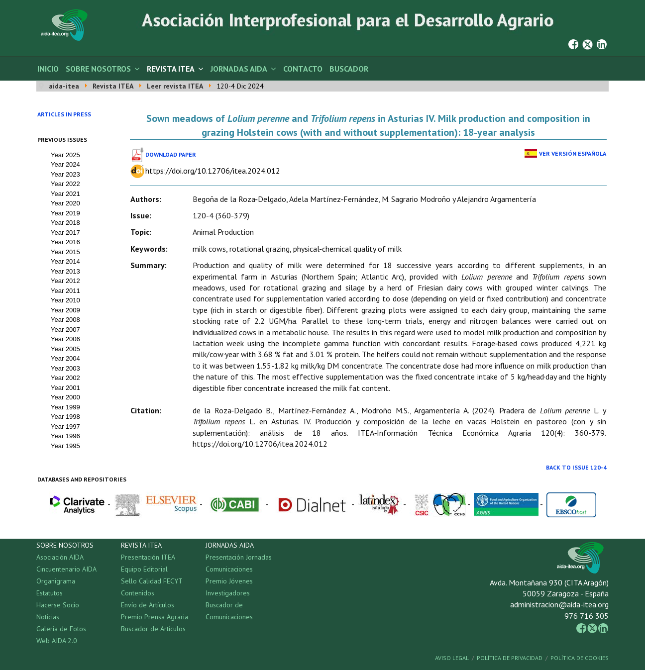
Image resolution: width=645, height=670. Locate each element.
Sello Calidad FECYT (152, 580)
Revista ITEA (171, 69)
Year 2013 (65, 271)
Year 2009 (65, 310)
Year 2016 (65, 242)
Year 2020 (65, 203)
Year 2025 (65, 155)
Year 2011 (65, 290)
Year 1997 (65, 426)
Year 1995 (65, 446)
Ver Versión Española (572, 153)
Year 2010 (65, 300)
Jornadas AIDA (239, 69)
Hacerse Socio (57, 604)
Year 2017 (65, 232)
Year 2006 (65, 339)
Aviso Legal (452, 658)
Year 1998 (65, 416)
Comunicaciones (229, 569)
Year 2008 (65, 319)
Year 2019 (65, 213)
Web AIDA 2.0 (56, 640)
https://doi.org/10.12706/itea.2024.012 (212, 171)
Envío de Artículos (147, 604)
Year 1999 (65, 407)
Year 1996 (65, 436)
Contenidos (137, 592)
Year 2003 (65, 368)
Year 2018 (65, 222)
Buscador (348, 69)
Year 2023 (65, 174)
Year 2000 (65, 397)
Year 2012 (65, 281)
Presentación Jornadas (239, 557)
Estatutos (49, 592)
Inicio (48, 69)
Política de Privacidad (509, 658)
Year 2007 (65, 329)
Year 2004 (65, 358)
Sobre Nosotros (98, 69)
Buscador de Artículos (153, 628)
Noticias (47, 616)
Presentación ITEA (148, 557)
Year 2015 (65, 252)
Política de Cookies (579, 658)
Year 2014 (65, 261)
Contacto (302, 69)
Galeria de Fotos (61, 628)
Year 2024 (65, 164)
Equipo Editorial (144, 569)
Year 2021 (65, 193)
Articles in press (64, 114)
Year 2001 (65, 387)
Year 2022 (65, 184)
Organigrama (55, 580)
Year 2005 (65, 349)
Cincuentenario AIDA (66, 569)
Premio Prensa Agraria (154, 616)
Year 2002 (65, 378)
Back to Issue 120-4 (576, 467)
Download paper (170, 154)
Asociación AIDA (60, 557)
